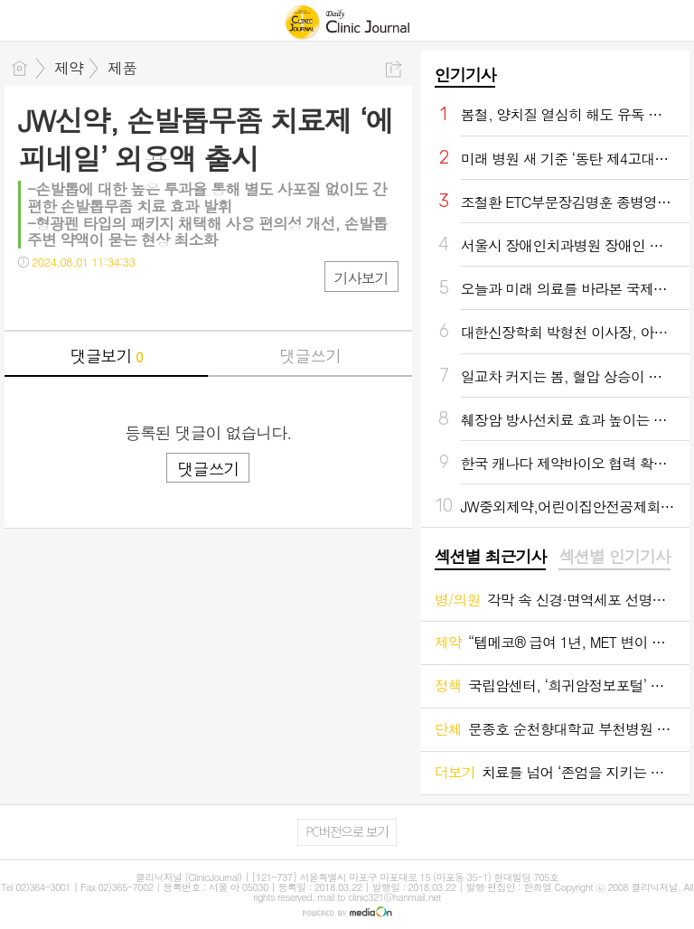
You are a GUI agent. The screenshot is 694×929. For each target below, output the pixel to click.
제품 (122, 68)
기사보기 (361, 277)
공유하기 (393, 69)
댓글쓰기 (310, 355)
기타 (142, 298)
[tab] (490, 557)
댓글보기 (106, 355)
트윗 (70, 298)
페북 (34, 298)
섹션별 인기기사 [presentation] (614, 557)
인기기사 (465, 74)
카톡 (106, 298)
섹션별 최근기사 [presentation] (490, 557)
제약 (68, 68)
